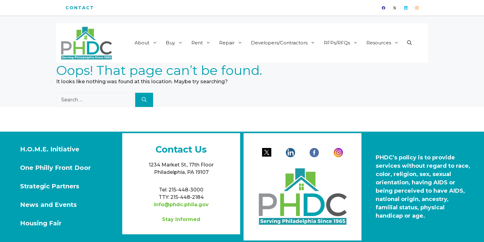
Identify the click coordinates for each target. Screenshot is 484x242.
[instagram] (417, 8)
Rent (203, 43)
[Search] (144, 100)
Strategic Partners (49, 186)
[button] (409, 43)
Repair (232, 43)
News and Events (48, 204)
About (148, 43)
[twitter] (394, 8)
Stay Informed (181, 219)
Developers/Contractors (285, 43)
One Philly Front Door (55, 167)
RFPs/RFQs (343, 43)
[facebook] (383, 8)
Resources (384, 43)
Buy (176, 43)
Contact (79, 7)
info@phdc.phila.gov (181, 204)
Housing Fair (40, 223)
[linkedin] (405, 8)
